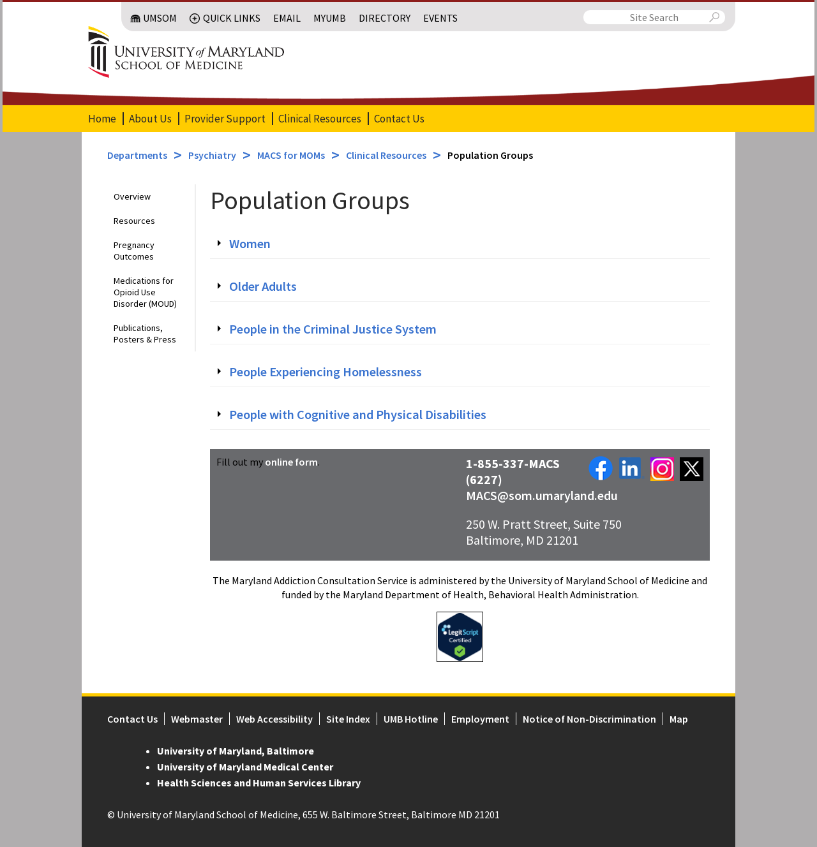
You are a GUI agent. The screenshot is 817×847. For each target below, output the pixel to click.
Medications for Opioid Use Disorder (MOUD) (145, 292)
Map (679, 718)
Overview (132, 196)
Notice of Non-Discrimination (589, 718)
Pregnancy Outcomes (134, 250)
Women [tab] (250, 243)
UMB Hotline (411, 718)
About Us (150, 119)
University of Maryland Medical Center (245, 766)
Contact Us (399, 119)
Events (440, 17)
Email (287, 17)
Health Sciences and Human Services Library (259, 782)
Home (102, 119)
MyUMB (329, 17)
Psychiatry (212, 155)
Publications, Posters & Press (145, 333)
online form (291, 461)
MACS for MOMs (291, 155)
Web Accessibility (274, 718)
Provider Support (225, 119)
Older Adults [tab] (263, 286)
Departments (137, 155)
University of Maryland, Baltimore (235, 750)
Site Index (348, 718)
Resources (134, 220)
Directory (384, 17)
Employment (480, 718)
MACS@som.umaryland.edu (542, 495)
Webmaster (197, 718)
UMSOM (160, 17)
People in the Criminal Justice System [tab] (333, 329)
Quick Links (231, 17)
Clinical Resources (319, 119)
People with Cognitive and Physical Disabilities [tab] (357, 414)
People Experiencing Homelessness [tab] (325, 372)
